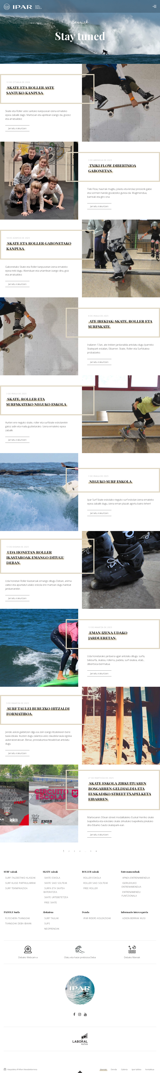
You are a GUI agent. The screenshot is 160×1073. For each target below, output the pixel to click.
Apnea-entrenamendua (136, 877)
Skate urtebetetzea (56, 897)
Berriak (103, 1069)
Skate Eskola (52, 877)
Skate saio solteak (55, 883)
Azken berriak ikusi (134, 918)
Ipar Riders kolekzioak (97, 918)
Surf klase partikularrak (20, 883)
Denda (114, 1069)
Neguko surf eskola (110, 481)
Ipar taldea (136, 1069)
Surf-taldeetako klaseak (20, 877)
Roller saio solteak (95, 883)
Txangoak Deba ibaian (18, 923)
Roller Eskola (92, 877)
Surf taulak (51, 918)
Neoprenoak (51, 928)
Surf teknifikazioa (16, 888)
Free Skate (50, 902)
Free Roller (90, 888)
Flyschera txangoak (17, 918)
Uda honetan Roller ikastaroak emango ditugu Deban (35, 557)
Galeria (124, 1069)
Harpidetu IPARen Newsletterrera (20, 1069)
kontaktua (149, 1069)
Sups (47, 923)
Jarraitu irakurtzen (17, 128)
